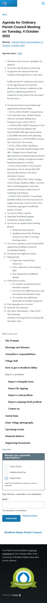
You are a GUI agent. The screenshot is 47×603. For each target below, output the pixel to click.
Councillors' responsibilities (20, 354)
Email (4, 499)
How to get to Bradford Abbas (21, 367)
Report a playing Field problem (25, 401)
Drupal (15, 595)
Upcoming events (14, 429)
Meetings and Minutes (17, 347)
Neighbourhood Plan (18, 472)
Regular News (15, 478)
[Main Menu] (43, 3)
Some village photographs (19, 422)
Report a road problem (20, 395)
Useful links (11, 415)
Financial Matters (14, 436)
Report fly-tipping (18, 388)
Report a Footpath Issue (21, 381)
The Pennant (12, 340)
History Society (15, 467)
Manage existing (30, 516)
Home (4, 15)
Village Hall (11, 360)
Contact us (14, 408)
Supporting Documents (17, 442)
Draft (20, 53)
